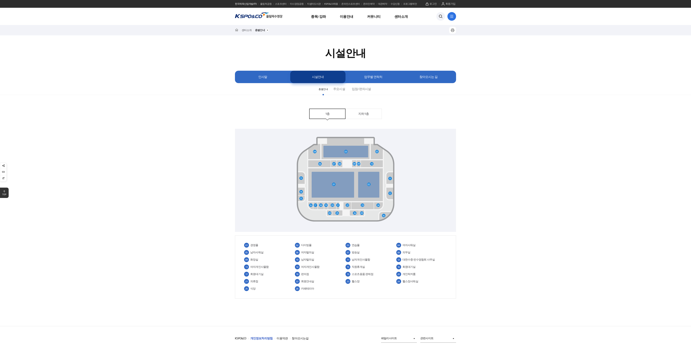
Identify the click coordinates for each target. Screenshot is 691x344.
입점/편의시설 (364, 89)
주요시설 (342, 89)
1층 (327, 114)
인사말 (262, 77)
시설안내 (318, 77)
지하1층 (363, 114)
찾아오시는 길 (428, 77)
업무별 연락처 (373, 77)
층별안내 (323, 89)
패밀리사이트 (398, 338)
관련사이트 (437, 338)
